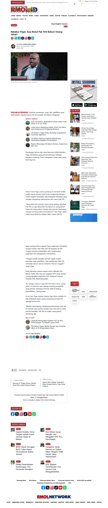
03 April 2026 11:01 (91, 181)
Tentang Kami (21, 480)
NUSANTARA (44, 16)
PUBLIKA (64, 16)
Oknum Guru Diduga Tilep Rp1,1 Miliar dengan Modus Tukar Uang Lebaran (54, 384)
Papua (99, 502)
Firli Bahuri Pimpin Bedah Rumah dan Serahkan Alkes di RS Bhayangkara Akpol (48, 327)
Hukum (14, 25)
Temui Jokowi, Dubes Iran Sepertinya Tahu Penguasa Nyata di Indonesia (89, 160)
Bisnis (83, 194)
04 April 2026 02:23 (88, 138)
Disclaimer (33, 480)
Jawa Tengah (80, 502)
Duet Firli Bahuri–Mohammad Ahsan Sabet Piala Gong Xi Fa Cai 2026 (49, 123)
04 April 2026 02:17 (88, 123)
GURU (83, 291)
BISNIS (31, 16)
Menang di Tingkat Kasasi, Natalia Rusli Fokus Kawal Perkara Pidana (24, 384)
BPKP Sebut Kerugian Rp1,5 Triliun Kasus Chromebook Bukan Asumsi (25, 450)
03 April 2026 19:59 (87, 152)
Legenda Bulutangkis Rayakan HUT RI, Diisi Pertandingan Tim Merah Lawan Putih (47, 321)
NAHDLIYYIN (75, 297)
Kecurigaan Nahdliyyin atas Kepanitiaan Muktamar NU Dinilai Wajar (88, 204)
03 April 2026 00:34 (88, 168)
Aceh (8, 502)
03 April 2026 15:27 (91, 209)
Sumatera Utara (18, 502)
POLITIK (25, 16)
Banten (61, 502)
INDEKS (18, 16)
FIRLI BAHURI (22, 370)
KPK (40, 370)
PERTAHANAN (81, 16)
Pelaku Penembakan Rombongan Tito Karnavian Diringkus (24, 466)
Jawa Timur (91, 502)
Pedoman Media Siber (47, 480)
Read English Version (59, 24)
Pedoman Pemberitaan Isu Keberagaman (51, 483)
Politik (83, 165)
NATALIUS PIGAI (32, 370)
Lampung (53, 502)
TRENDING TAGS (75, 283)
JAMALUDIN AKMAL (29, 44)
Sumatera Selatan (42, 502)
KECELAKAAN (92, 291)
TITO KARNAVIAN (92, 296)
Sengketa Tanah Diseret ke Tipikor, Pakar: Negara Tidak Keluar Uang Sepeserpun (54, 452)
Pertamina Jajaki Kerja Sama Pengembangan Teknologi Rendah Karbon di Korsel (88, 188)
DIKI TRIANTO (35, 334)
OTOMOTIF (15, 19)
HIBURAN (90, 16)
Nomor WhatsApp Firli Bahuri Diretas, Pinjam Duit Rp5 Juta (49, 145)
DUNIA (51, 16)
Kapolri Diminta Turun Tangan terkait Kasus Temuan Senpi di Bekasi (25, 435)
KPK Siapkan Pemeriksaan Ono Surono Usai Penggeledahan (53, 468)
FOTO (22, 19)
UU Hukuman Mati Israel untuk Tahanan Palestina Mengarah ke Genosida (49, 2)
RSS (69, 483)
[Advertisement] (39, 97)
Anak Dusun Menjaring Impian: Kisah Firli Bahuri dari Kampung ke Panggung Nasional (48, 128)
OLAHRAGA (72, 16)
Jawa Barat (69, 502)
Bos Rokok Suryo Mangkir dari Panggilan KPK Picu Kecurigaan (54, 435)
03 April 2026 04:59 (88, 196)
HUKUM (57, 16)
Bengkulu (29, 502)
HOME (13, 16)
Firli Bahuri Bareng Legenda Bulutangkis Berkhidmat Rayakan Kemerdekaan (46, 139)
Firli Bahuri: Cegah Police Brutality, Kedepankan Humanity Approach (48, 134)
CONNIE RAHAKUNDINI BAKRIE (75, 290)
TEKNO (36, 16)
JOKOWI (74, 301)
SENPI (83, 297)
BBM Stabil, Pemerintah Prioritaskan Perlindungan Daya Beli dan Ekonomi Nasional (89, 176)
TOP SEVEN (75, 111)
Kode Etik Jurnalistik (84, 480)
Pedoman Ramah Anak (66, 480)
